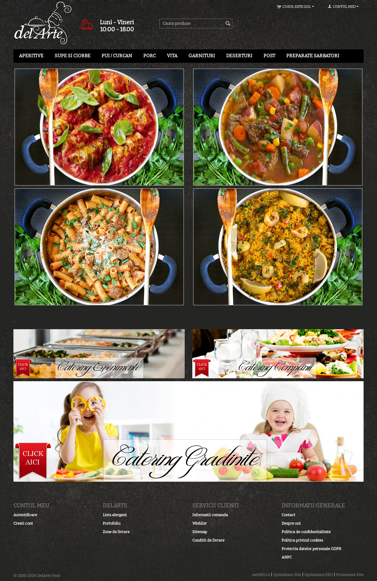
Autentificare (25, 515)
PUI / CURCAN (117, 55)
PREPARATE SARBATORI (312, 55)
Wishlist (199, 523)
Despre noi (291, 523)
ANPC (287, 557)
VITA (172, 55)
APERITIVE (31, 55)
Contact (288, 515)
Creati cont (23, 523)
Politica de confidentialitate (306, 532)
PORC (149, 55)
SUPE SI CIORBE (72, 55)
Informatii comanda (210, 515)
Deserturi (239, 55)
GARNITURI (201, 55)
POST (269, 55)
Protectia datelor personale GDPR (311, 549)
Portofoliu (112, 523)
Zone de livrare (116, 532)
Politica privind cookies (302, 540)
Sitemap (199, 532)
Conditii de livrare (208, 540)
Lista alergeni (115, 515)
